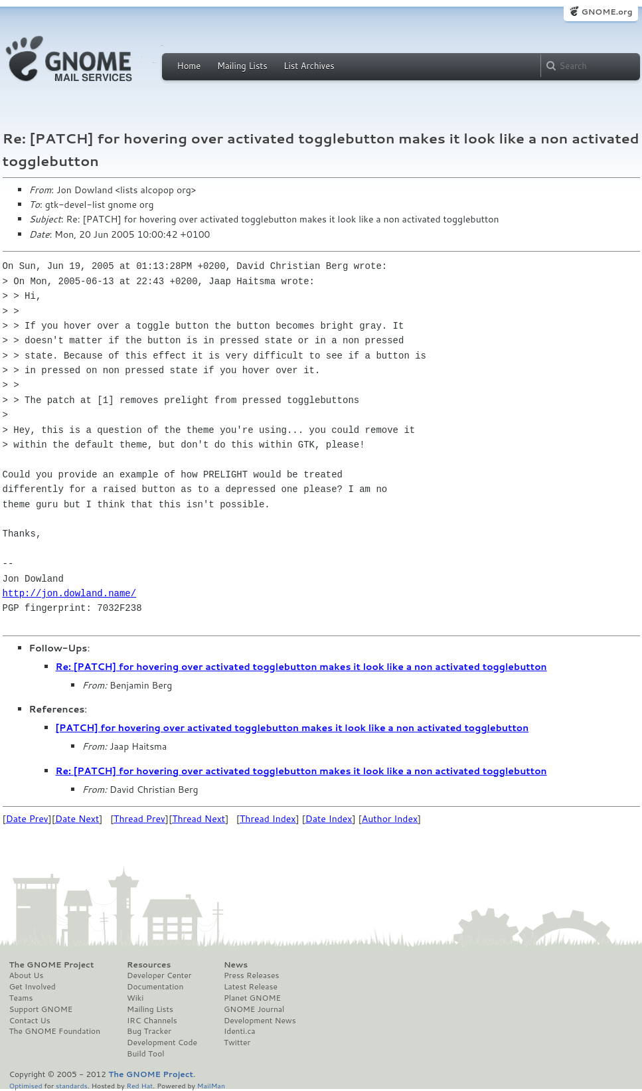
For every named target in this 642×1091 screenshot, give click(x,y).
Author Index (390, 818)
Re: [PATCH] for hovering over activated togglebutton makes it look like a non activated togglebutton (301, 666)
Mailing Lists (242, 66)
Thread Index (268, 818)
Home (189, 66)
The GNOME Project (51, 965)
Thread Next (198, 818)
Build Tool (145, 1054)
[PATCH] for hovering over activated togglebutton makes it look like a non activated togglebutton (292, 727)
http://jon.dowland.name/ (70, 593)
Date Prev (27, 818)
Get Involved (32, 986)
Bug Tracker (149, 1031)
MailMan (211, 1085)
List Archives (308, 66)
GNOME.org (606, 11)
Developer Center (159, 975)
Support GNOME (41, 1009)
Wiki (135, 998)
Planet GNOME (252, 998)
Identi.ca (240, 1031)
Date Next (77, 818)
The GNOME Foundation (55, 1031)
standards (72, 1085)
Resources (149, 965)
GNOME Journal (254, 1009)
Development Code (162, 1042)
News (236, 965)
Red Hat (139, 1085)
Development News (260, 1020)
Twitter (237, 1042)
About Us (26, 975)
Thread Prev (139, 818)
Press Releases (251, 975)
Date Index (329, 818)
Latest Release (251, 986)
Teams (21, 998)
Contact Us (29, 1020)
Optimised (25, 1085)
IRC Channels (152, 1020)
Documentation (155, 986)
